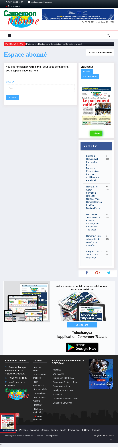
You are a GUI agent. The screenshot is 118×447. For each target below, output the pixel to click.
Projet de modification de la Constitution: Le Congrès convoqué (54, 44)
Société (45, 430)
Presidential (11, 430)
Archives (57, 369)
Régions (96, 430)
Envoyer (12, 97)
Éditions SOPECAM (62, 403)
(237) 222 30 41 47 (14, 2)
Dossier (37, 405)
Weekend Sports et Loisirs (65, 398)
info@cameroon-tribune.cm (40, 2)
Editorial (86, 430)
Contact (48, 436)
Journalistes (40, 393)
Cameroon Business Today (66, 382)
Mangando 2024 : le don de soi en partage (94, 254)
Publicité (40, 436)
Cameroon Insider (61, 386)
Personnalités (40, 389)
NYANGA (57, 394)
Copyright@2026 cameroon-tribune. (17, 436)
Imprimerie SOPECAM (63, 378)
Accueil (91, 52)
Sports (63, 430)
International (74, 430)
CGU (33, 436)
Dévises (55, 436)
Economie (34, 430)
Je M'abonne (82, 325)
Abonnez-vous (105, 52)
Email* (10, 82)
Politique (23, 430)
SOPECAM (58, 374)
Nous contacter (13, 6)
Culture (54, 430)
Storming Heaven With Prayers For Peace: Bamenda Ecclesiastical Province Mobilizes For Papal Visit (92, 168)
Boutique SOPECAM (63, 390)
